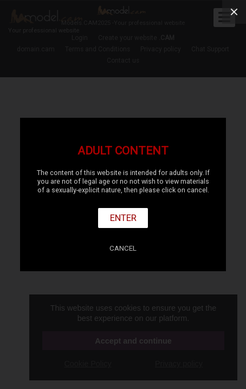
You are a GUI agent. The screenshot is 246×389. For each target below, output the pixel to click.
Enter (123, 217)
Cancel (123, 248)
